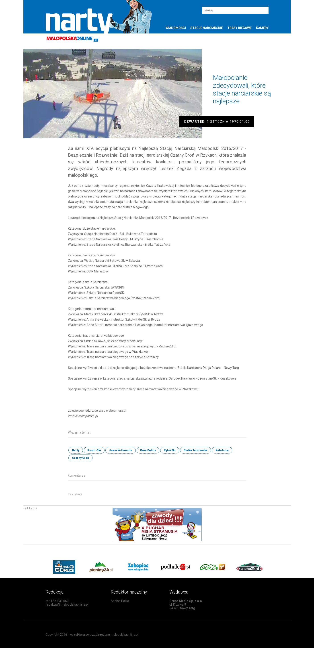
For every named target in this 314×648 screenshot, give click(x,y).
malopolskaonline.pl (124, 634)
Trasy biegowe (239, 28)
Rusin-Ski (94, 450)
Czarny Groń (80, 457)
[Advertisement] (120, 497)
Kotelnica (222, 450)
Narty (75, 450)
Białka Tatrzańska (195, 450)
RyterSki (170, 450)
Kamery (262, 28)
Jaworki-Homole (120, 450)
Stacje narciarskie (206, 28)
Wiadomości (176, 28)
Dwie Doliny (148, 450)
